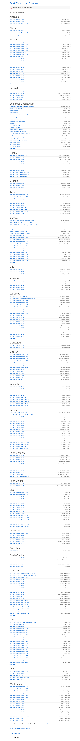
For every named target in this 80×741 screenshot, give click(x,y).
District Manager (14, 112)
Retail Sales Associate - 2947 (17, 375)
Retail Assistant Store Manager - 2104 (19, 632)
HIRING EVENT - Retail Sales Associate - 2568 (21, 222)
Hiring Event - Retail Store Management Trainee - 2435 (23, 622)
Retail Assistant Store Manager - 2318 (19, 647)
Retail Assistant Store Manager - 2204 (19, 643)
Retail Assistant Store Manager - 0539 (19, 196)
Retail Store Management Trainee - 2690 (19, 606)
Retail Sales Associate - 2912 (17, 63)
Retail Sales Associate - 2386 (17, 213)
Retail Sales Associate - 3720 (17, 79)
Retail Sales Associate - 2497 (17, 391)
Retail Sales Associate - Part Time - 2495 (19, 397)
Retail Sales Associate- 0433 (16, 564)
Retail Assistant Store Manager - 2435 (19, 651)
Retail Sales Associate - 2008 (17, 421)
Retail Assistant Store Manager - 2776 (19, 300)
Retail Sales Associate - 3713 (17, 73)
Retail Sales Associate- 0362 (16, 99)
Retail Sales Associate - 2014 (17, 425)
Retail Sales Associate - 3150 (17, 503)
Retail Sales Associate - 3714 (17, 75)
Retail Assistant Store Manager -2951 (19, 367)
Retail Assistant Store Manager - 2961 (19, 686)
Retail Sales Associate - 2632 (17, 287)
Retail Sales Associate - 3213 (17, 513)
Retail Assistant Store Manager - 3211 (19, 494)
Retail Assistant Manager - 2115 (17, 235)
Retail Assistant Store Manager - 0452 (19, 356)
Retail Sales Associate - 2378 (17, 203)
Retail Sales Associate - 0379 (17, 283)
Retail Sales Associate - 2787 (17, 323)
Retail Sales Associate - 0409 (17, 560)
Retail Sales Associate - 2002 (17, 419)
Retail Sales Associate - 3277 (17, 345)
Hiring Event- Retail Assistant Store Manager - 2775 (22, 298)
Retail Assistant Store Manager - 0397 (19, 91)
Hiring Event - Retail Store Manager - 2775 (20, 296)
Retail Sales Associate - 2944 (17, 373)
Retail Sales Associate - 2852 (17, 168)
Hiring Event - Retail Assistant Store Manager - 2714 (22, 573)
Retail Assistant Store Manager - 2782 (19, 304)
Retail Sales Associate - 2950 (17, 377)
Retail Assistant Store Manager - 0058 (19, 256)
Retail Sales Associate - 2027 (17, 431)
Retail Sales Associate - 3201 (17, 511)
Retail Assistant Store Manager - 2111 (19, 634)
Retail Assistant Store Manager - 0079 (19, 628)
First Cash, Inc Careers (24, 3)
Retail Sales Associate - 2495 (17, 386)
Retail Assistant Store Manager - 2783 (19, 307)
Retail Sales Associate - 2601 (17, 535)
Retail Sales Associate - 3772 (17, 470)
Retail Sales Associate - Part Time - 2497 (19, 401)
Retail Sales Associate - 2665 (17, 466)
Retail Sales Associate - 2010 (17, 423)
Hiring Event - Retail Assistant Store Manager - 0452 (22, 220)
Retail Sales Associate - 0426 (17, 269)
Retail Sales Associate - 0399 (17, 97)
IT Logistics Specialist (15, 127)
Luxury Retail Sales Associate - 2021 (18, 231)
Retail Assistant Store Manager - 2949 (19, 358)
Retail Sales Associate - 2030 (17, 433)
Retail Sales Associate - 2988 (17, 712)
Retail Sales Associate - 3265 (17, 170)
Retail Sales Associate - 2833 (17, 161)
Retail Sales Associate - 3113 (17, 498)
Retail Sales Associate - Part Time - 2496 (19, 399)
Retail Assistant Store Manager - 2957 (19, 365)
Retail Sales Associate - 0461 (17, 579)
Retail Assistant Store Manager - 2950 (19, 360)
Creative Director (14, 110)
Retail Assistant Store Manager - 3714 (19, 42)
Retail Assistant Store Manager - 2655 (19, 671)
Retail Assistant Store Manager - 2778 (19, 302)
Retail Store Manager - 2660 (16, 679)
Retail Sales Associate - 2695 (17, 581)
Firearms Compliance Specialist (17, 121)
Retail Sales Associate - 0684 (17, 461)
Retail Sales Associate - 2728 (17, 590)
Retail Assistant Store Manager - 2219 (19, 645)
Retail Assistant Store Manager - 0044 (19, 252)
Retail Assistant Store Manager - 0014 (19, 246)
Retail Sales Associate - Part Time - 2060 (19, 446)
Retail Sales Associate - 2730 (17, 592)
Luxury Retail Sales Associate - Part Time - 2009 (21, 414)
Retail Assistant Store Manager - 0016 (19, 248)
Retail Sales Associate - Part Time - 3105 (19, 515)
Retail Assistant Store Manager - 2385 (19, 194)
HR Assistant (13, 123)
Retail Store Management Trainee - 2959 (19, 174)
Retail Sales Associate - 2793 (17, 334)
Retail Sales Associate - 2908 (17, 56)
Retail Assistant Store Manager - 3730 (19, 50)
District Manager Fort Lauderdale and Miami (20, 114)
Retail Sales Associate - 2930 (17, 71)
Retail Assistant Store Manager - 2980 (19, 237)
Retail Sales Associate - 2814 (17, 157)
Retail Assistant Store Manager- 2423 (19, 662)
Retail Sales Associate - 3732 (17, 483)
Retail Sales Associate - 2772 (17, 598)
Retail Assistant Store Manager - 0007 (19, 243)
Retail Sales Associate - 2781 (17, 317)
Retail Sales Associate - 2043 (17, 435)
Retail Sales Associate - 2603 (17, 537)
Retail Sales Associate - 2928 (17, 69)
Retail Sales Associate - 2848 (17, 166)
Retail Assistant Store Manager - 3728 (19, 48)
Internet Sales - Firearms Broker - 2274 (19, 227)
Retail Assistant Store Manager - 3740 (19, 660)
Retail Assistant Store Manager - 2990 (19, 697)
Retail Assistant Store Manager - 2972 (19, 693)
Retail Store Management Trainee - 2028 (19, 448)
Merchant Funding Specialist (16, 129)
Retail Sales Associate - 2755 (17, 596)
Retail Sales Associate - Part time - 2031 (19, 32)
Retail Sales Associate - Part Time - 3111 (19, 517)
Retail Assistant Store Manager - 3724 (19, 46)
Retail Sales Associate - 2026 (17, 429)
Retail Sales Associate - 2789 (17, 328)
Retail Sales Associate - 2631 (17, 285)
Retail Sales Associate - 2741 (17, 594)
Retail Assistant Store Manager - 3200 (19, 492)
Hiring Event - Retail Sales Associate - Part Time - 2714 (23, 575)
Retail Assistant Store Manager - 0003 (19, 241)
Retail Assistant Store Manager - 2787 (19, 309)
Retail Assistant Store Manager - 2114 (19, 637)
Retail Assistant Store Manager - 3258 (19, 658)
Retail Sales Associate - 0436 (17, 562)
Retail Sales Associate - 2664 (17, 463)
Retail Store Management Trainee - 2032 (19, 35)
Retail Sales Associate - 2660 (17, 675)
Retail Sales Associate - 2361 (17, 271)
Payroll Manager (14, 135)
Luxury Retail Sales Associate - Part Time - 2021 (21, 233)
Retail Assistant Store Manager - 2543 (19, 653)
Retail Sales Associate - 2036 (17, 30)
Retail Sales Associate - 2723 (17, 585)
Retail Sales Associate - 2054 (17, 438)
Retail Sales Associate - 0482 (17, 459)
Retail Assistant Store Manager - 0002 (19, 239)
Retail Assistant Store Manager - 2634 (19, 281)
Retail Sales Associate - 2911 (17, 61)
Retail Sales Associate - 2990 (17, 714)
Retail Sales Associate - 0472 (17, 457)
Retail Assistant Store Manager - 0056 (19, 254)
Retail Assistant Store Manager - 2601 (19, 533)
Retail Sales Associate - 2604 (17, 539)
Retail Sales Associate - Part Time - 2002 (19, 440)
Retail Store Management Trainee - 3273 (19, 176)
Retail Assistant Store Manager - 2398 (19, 199)
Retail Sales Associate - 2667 (17, 468)
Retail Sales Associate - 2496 (17, 389)
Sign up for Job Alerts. (15, 733)
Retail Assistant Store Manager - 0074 (19, 354)
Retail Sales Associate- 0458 (16, 566)
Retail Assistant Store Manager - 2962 (19, 688)
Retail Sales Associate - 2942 (17, 369)
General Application (44, 723)
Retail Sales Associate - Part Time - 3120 (19, 522)
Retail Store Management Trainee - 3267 (19, 476)
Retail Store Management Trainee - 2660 (19, 677)
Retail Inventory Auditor (15, 142)
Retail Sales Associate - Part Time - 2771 (19, 604)
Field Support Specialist (15, 119)
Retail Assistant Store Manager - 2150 (19, 641)
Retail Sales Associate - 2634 (17, 289)
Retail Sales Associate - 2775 (17, 315)
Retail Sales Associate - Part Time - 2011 (19, 442)
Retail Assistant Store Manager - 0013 (19, 626)
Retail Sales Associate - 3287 (17, 21)
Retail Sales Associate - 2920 (17, 65)
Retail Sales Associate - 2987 (17, 709)
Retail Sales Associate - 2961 (17, 699)
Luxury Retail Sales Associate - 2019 (18, 412)
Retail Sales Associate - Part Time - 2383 (19, 207)
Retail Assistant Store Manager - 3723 (19, 44)
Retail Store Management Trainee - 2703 (19, 609)
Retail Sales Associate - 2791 (17, 332)
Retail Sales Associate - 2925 (17, 67)
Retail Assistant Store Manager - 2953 (19, 363)
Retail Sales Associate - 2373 (17, 274)
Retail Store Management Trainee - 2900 (19, 172)
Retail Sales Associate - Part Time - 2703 (19, 600)
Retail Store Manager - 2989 (16, 720)
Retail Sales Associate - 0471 (17, 455)
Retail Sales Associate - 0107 (17, 557)
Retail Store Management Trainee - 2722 (19, 611)
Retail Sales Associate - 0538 (17, 201)
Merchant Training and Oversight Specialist (20, 133)
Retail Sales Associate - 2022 (17, 427)
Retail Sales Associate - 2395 (17, 205)
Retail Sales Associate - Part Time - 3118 (19, 519)
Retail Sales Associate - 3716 (17, 77)
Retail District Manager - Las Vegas (18, 140)
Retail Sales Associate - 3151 (17, 505)
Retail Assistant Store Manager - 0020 (19, 250)
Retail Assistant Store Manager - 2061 (19, 183)
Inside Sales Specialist (15, 125)
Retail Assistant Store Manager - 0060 (19, 258)
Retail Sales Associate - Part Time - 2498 (19, 403)
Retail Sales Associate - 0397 (17, 95)
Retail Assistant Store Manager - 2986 (19, 695)
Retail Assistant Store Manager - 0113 (19, 630)
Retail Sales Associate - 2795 (17, 336)
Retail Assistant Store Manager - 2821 (19, 155)
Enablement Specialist (15, 117)
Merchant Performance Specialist (18, 131)
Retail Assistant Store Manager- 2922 (19, 54)
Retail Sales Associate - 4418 (17, 474)
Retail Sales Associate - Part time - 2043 (19, 444)
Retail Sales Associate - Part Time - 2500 (19, 405)
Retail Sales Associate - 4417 (17, 472)
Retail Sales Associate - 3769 (17, 543)
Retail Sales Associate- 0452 (16, 379)
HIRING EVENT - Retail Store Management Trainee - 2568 (24, 225)
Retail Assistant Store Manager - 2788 (19, 311)
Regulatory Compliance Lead (17, 138)
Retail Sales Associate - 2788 (17, 325)
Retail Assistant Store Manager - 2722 (19, 577)
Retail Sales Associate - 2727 (17, 588)
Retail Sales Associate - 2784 (17, 321)
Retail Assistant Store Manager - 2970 (19, 691)
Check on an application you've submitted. (20, 728)
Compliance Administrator (16, 108)
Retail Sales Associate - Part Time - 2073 (19, 23)
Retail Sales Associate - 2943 (17, 371)
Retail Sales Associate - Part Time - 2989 (19, 716)
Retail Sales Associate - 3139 (17, 501)
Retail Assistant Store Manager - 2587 (19, 655)
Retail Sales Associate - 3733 (17, 485)
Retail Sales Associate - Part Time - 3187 (19, 526)
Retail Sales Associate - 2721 (17, 583)
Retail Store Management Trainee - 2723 (19, 613)
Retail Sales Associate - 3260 (17, 187)
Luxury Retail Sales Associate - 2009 (18, 229)
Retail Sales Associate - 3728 (17, 82)
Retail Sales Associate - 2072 (17, 19)
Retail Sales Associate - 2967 (17, 701)
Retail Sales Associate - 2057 (17, 185)
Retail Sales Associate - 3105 (17, 496)
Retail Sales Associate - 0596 (17, 416)
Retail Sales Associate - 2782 (17, 319)
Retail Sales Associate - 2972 (17, 703)
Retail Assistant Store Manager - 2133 (19, 639)
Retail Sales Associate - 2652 (17, 673)
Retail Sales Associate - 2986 (17, 707)
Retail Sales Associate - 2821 (17, 159)
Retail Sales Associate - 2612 (17, 541)
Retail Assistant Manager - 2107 (17, 624)
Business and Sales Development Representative (22, 106)
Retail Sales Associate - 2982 (17, 705)
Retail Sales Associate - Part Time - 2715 (19, 602)
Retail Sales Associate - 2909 (17, 58)
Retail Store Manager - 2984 (16, 718)
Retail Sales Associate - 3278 (17, 347)
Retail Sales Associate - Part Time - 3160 (19, 524)
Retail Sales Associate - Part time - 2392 (19, 211)
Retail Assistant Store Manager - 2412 (19, 649)
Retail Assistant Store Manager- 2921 (19, 52)
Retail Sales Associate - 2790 (17, 330)
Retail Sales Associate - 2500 (17, 395)
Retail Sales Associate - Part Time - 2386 (19, 209)
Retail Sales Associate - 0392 (17, 93)
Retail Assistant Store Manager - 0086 (19, 260)
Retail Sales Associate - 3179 (17, 509)
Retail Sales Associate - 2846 (17, 164)
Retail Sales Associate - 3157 (17, 507)
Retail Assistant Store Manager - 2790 (19, 313)
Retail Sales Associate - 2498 (17, 393)
